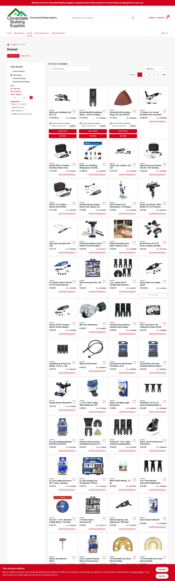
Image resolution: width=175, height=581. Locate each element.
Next (164, 75)
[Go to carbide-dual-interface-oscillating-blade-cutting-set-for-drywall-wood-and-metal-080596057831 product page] (123, 277)
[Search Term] (102, 18)
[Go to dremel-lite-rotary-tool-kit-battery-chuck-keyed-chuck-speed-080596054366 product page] (92, 198)
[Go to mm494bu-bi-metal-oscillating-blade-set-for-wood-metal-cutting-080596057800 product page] (153, 396)
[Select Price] (31, 97)
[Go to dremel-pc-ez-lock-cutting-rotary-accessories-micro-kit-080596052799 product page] (62, 474)
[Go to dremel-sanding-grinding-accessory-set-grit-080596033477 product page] (92, 474)
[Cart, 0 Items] (167, 18)
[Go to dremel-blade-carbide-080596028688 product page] (153, 552)
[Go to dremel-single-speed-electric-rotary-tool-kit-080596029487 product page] (153, 277)
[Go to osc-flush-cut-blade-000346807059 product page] (123, 357)
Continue (162, 569)
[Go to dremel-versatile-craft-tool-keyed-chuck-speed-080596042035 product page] (62, 237)
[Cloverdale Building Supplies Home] (17, 17)
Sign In (152, 18)
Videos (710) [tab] (25, 56)
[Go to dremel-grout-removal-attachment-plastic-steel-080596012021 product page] (153, 435)
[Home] (8, 44)
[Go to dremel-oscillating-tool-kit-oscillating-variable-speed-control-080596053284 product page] (92, 159)
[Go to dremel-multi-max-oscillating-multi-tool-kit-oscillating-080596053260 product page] (62, 112)
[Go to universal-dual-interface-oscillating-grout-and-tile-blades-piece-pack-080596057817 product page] (92, 435)
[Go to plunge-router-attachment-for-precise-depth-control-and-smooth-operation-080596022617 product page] (62, 396)
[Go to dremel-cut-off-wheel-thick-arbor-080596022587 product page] (92, 396)
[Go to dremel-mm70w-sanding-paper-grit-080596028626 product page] (123, 112)
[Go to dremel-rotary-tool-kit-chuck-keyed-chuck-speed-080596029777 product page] (153, 159)
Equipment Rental (58, 33)
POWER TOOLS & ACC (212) (21, 114)
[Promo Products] (11, 71)
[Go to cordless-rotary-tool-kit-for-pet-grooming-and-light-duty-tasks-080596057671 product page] (62, 277)
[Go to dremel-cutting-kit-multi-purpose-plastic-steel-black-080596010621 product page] (153, 513)
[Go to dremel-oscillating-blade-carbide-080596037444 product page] (62, 357)
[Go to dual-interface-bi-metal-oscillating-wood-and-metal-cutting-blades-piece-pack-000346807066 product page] (153, 357)
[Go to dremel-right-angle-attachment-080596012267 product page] (123, 396)
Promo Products (19, 71)
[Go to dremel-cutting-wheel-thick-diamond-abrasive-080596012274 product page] (62, 552)
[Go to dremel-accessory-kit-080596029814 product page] (92, 277)
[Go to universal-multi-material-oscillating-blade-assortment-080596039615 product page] (123, 435)
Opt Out (162, 576)
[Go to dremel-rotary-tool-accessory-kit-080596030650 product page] (92, 513)
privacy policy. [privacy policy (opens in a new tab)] (138, 572)
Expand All (23, 104)
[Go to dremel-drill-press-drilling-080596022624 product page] (123, 198)
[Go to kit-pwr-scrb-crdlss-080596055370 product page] (153, 237)
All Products (17, 75)
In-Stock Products (19, 78)
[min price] (14, 97)
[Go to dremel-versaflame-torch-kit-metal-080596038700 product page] (92, 237)
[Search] (133, 18)
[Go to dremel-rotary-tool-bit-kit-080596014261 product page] (92, 552)
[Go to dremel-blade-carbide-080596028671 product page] (123, 552)
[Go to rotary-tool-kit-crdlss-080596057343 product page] (62, 159)
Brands (29, 33)
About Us (164, 33)
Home (9, 33)
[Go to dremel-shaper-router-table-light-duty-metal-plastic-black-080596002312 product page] (153, 198)
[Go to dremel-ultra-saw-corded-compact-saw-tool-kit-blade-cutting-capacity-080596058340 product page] (153, 112)
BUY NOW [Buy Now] (63, 136)
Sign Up (161, 18)
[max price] (24, 97)
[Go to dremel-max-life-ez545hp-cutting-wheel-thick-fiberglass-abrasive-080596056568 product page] (62, 513)
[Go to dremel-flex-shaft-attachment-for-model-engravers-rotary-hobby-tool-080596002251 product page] (92, 357)
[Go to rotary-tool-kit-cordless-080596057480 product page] (62, 318)
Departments (18, 33)
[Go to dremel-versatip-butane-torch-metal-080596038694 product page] (123, 237)
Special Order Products (21, 81)
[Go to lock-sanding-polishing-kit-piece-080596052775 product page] (62, 435)
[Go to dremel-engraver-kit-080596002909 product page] (123, 513)
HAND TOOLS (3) (17, 107)
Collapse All (14, 104)
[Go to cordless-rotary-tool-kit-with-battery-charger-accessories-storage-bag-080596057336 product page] (62, 198)
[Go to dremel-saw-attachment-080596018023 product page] (92, 318)
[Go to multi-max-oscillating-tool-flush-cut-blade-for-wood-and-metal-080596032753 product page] (92, 112)
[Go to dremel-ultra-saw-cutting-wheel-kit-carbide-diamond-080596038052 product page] (153, 318)
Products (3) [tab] (13, 56)
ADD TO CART (62, 131)
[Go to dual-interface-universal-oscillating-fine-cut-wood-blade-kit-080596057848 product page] (153, 474)
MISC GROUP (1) (17, 111)
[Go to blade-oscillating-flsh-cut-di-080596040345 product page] (123, 318)
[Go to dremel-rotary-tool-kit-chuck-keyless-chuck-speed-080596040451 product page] (123, 159)
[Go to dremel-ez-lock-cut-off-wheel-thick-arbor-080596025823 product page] (123, 474)
